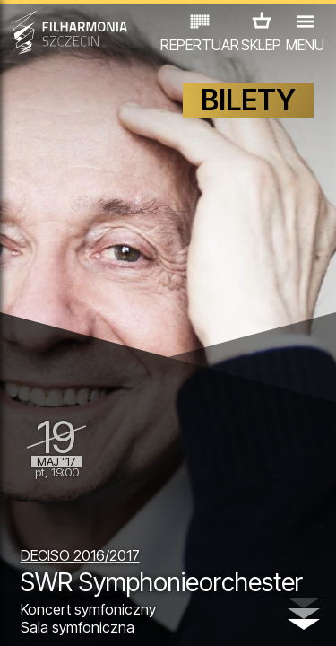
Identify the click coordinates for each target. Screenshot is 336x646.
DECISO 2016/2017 (80, 555)
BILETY (248, 100)
